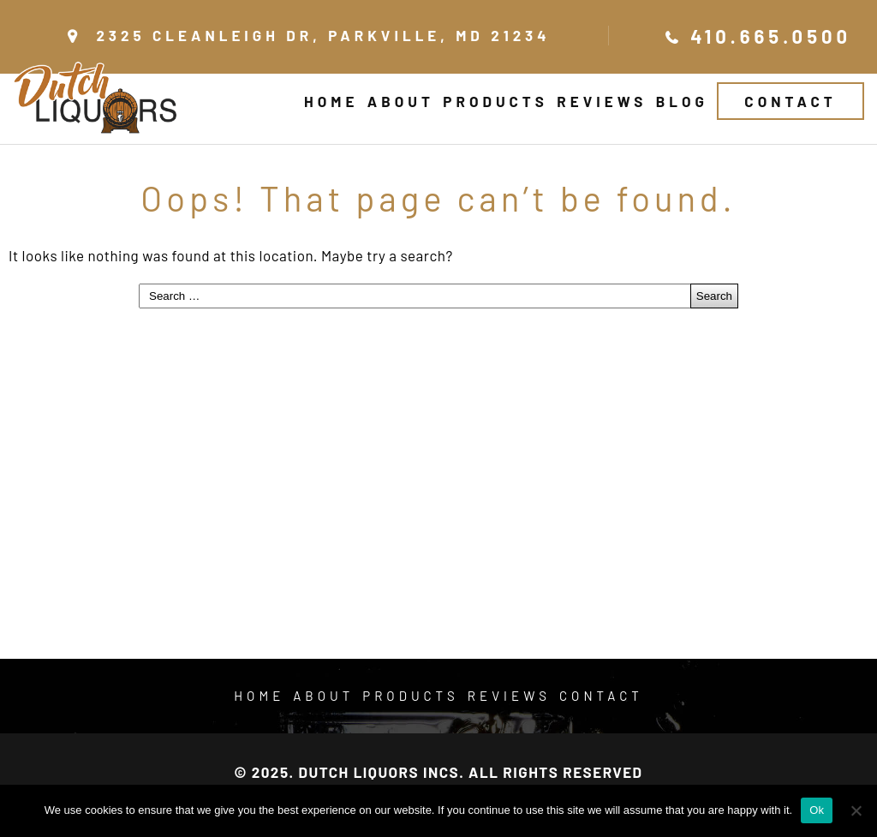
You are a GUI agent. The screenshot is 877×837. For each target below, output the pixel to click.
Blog (682, 101)
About (400, 101)
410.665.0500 (770, 36)
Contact (790, 101)
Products (495, 101)
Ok (816, 810)
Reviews (602, 101)
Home (331, 101)
